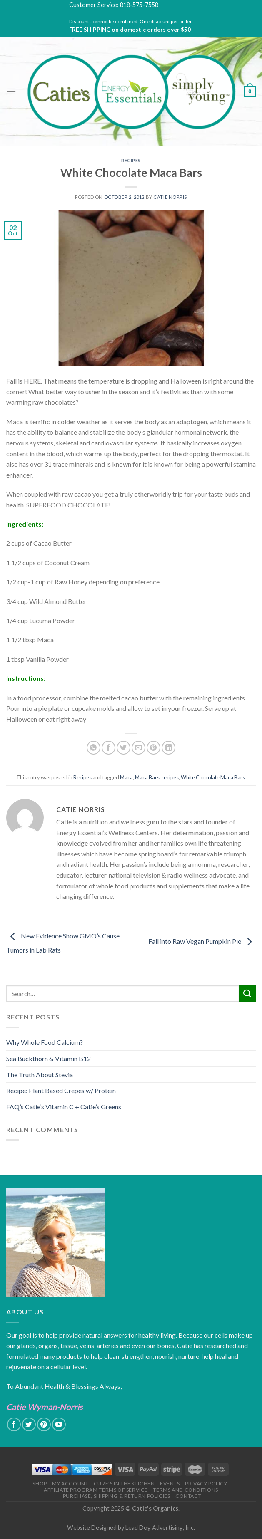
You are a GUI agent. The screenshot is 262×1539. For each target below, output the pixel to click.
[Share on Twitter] (123, 748)
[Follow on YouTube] (59, 1424)
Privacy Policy (206, 1483)
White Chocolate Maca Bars (213, 777)
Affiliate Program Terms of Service (96, 1490)
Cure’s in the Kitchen (124, 1483)
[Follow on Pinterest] (44, 1424)
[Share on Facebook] (108, 748)
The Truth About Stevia (39, 1075)
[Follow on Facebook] (14, 1424)
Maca (126, 777)
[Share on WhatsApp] (93, 748)
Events (170, 1483)
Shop (39, 1483)
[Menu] (11, 91)
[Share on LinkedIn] (168, 748)
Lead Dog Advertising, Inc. (160, 1527)
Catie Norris (170, 197)
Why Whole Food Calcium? (44, 1042)
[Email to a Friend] (138, 748)
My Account (70, 1483)
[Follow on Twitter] (29, 1424)
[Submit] (247, 993)
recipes (170, 777)
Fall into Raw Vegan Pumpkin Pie (202, 941)
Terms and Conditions (185, 1490)
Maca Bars (147, 777)
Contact (188, 1496)
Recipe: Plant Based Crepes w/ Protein (61, 1090)
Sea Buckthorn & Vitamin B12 (48, 1058)
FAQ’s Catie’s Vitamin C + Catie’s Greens (63, 1107)
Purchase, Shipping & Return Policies (116, 1496)
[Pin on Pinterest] (153, 748)
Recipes (131, 160)
